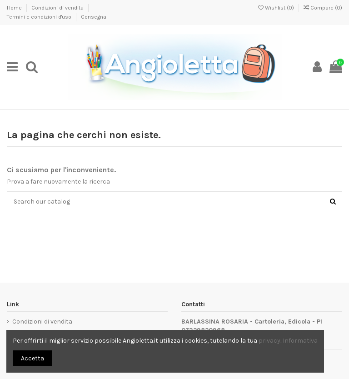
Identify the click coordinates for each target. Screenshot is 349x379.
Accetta (32, 358)
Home (15, 8)
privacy (269, 340)
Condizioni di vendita (58, 8)
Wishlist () (276, 8)
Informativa (300, 340)
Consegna (93, 17)
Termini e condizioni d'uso (40, 17)
